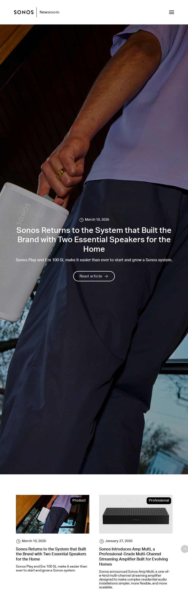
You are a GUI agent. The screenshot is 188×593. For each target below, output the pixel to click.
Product (79, 500)
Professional (159, 500)
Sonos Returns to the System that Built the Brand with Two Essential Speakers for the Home (51, 555)
